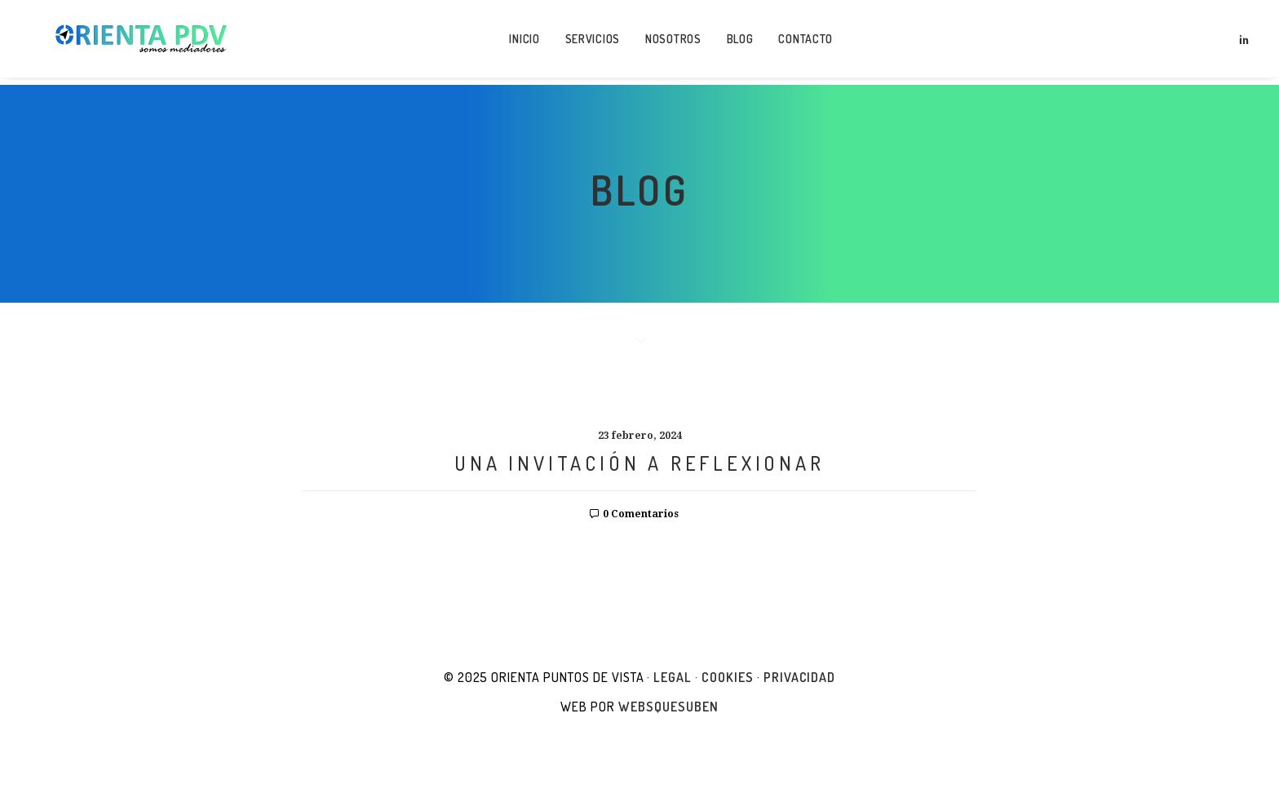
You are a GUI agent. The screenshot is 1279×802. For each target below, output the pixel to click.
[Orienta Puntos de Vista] (134, 42)
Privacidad (799, 677)
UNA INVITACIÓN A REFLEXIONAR (639, 463)
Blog (732, 42)
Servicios (585, 42)
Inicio (517, 42)
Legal (672, 677)
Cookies (727, 677)
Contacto (799, 42)
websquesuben (668, 706)
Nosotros (666, 42)
